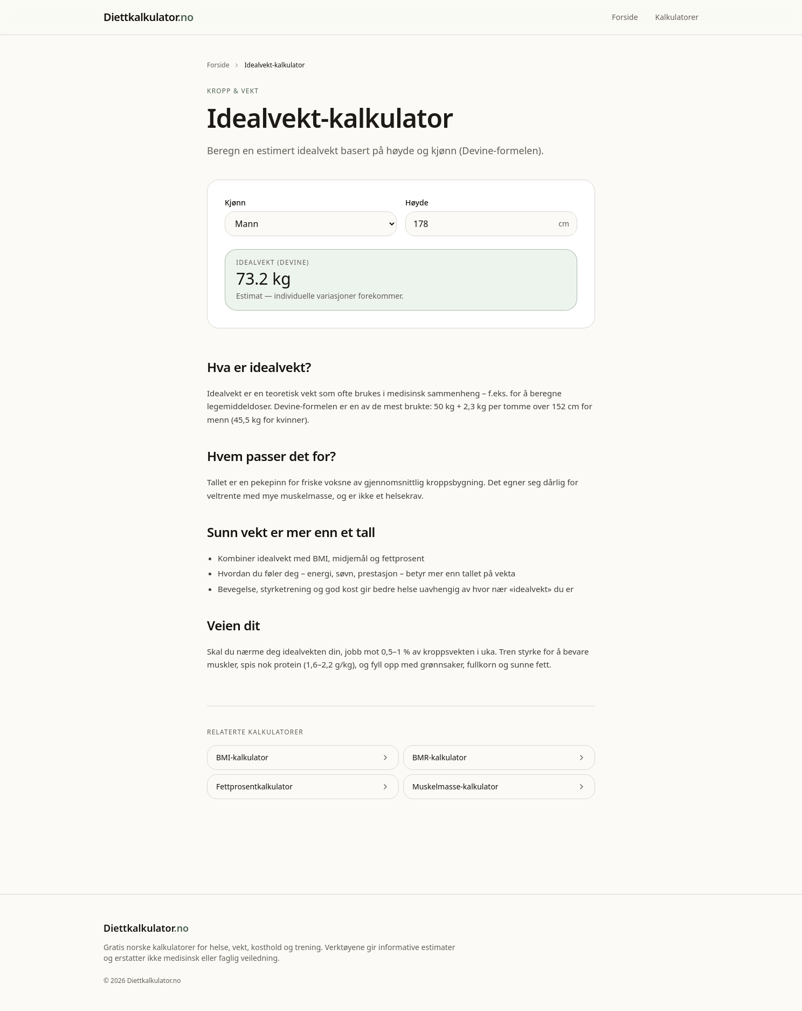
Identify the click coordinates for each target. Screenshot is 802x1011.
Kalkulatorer (677, 17)
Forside (625, 17)
